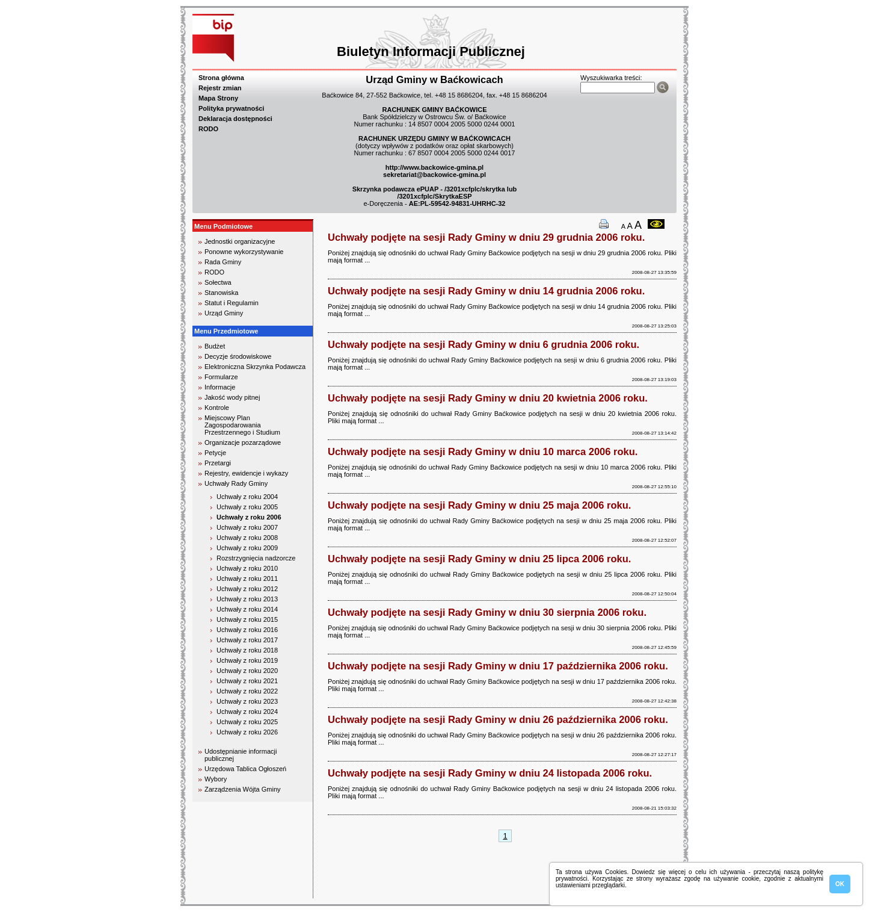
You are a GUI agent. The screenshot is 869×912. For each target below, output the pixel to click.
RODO (208, 128)
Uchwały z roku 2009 (247, 547)
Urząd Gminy (223, 313)
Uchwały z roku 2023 (247, 701)
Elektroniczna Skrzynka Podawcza (255, 366)
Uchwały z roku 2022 (247, 691)
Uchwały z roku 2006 (248, 517)
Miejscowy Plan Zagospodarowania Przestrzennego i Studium (242, 425)
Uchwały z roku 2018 (247, 650)
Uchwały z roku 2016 (247, 629)
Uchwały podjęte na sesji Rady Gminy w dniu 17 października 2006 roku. (498, 665)
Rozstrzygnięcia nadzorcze (255, 558)
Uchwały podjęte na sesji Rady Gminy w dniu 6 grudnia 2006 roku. (483, 344)
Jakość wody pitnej (232, 397)
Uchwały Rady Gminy (236, 483)
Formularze (221, 376)
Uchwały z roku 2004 (247, 496)
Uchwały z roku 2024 (247, 711)
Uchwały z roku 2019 (247, 660)
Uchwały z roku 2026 (247, 732)
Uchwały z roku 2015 (247, 619)
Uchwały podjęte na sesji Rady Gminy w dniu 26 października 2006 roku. (498, 719)
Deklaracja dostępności (235, 118)
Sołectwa (218, 282)
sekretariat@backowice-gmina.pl (434, 174)
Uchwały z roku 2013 (247, 599)
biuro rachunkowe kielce (231, 893)
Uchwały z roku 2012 (247, 588)
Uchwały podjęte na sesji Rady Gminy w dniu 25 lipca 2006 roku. (479, 558)
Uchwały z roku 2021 (247, 680)
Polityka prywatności (231, 108)
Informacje (219, 387)
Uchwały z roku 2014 (247, 609)
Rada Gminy (222, 261)
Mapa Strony (218, 98)
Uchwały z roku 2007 (247, 527)
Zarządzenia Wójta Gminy (242, 789)
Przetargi (217, 463)
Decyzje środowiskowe (237, 356)
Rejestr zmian (220, 88)
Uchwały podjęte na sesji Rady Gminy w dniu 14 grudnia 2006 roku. (486, 290)
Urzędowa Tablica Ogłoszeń (245, 768)
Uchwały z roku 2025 (247, 721)
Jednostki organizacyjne (239, 241)
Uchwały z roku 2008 (247, 537)
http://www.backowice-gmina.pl (434, 167)
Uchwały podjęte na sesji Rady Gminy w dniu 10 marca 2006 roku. (482, 451)
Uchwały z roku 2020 (247, 670)
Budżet (214, 346)
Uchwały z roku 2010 (247, 568)
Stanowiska (221, 292)
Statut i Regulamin (231, 302)
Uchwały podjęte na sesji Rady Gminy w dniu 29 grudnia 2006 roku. (486, 237)
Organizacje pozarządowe (242, 442)
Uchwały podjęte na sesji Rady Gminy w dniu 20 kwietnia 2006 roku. (488, 397)
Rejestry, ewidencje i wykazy (246, 473)
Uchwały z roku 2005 (247, 506)
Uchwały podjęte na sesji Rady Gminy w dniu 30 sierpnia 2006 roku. (487, 612)
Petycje (215, 452)
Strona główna (221, 77)
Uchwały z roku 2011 (247, 578)
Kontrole (216, 407)
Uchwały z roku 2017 (247, 640)
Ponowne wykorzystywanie (243, 251)
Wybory (215, 779)
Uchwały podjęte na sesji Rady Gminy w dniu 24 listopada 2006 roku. (490, 773)
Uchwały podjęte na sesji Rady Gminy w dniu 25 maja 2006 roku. (479, 505)
